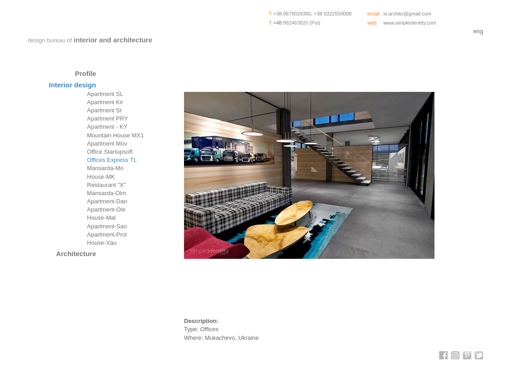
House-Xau (102, 242)
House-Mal (101, 217)
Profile (85, 73)
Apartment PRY (107, 118)
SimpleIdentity (91, 19)
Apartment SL (105, 94)
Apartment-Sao (107, 226)
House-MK (101, 176)
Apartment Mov (107, 143)
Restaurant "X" (106, 184)
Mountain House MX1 (115, 135)
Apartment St (104, 110)
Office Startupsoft (110, 151)
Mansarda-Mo (105, 168)
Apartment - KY (107, 126)
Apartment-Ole (106, 209)
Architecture (76, 253)
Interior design (72, 85)
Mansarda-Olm (106, 193)
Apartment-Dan (107, 201)
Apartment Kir (105, 102)
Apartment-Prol (107, 234)
